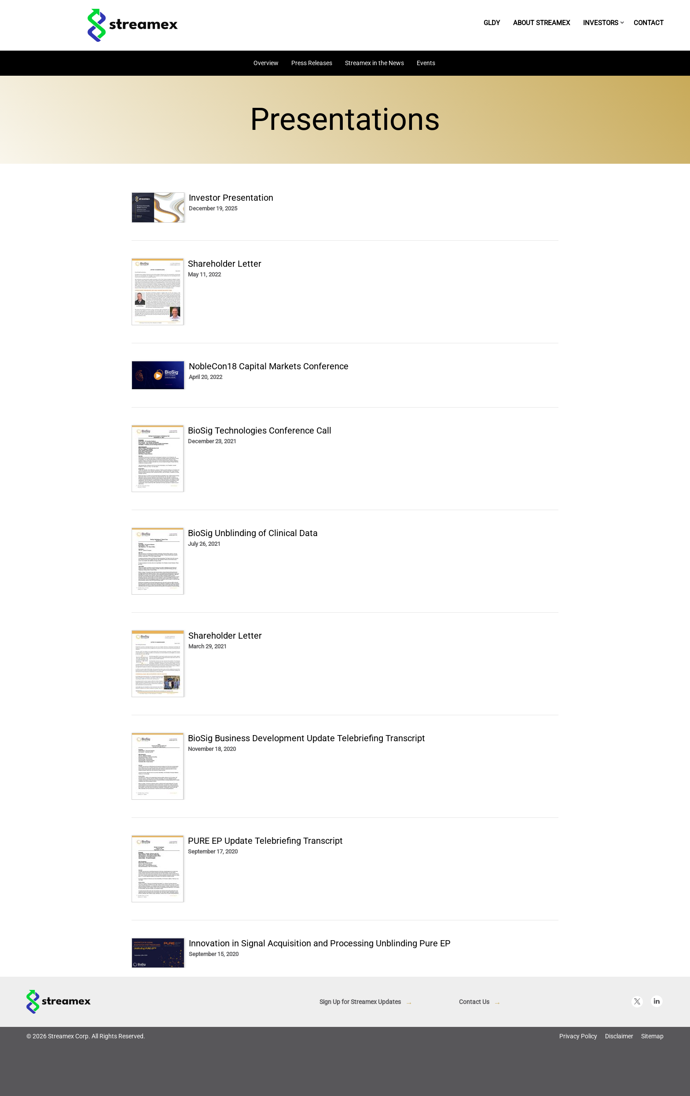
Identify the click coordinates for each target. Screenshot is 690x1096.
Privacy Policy (578, 1036)
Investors (600, 23)
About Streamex (541, 23)
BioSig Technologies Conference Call (259, 430)
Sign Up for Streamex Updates (360, 1001)
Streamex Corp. (69, 1036)
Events (426, 62)
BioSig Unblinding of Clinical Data (253, 533)
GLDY (492, 23)
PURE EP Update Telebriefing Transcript (265, 840)
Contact (649, 23)
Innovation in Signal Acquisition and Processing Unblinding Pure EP (320, 943)
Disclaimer (619, 1036)
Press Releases (311, 62)
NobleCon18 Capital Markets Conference (269, 366)
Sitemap (652, 1036)
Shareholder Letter (224, 263)
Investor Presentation (231, 197)
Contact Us (474, 1001)
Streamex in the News (374, 62)
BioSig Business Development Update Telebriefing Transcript (306, 738)
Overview (266, 62)
